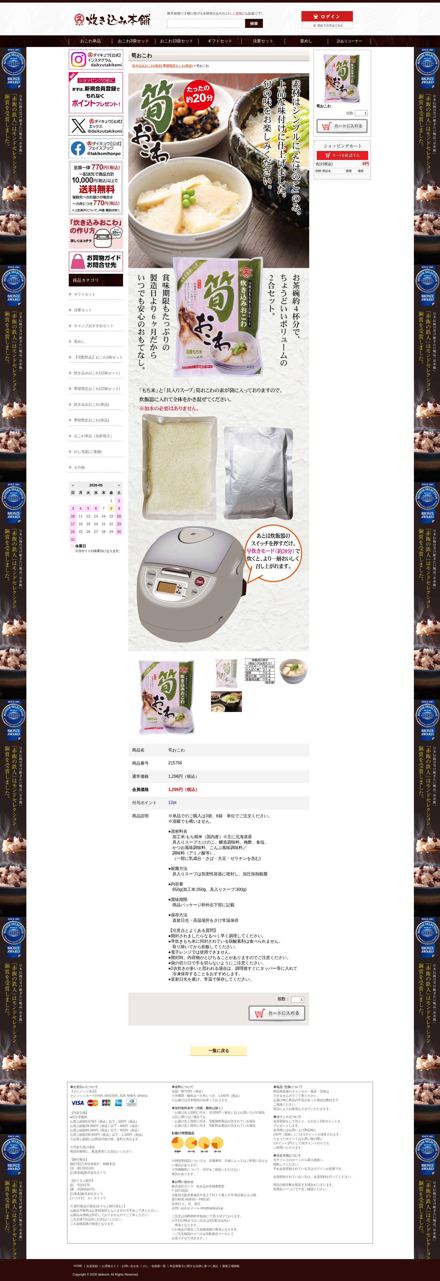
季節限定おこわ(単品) (178, 66)
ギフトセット (220, 41)
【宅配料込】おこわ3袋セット (98, 357)
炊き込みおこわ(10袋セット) (97, 373)
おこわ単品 (90, 41)
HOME (78, 1265)
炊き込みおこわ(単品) (147, 66)
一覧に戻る (218, 1050)
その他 (79, 467)
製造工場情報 (230, 1266)
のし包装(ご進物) (88, 452)
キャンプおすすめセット (94, 326)
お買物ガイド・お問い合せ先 (120, 1266)
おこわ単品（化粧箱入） (94, 436)
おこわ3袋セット (133, 41)
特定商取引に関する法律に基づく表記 (194, 1266)
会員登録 (92, 1266)
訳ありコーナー (349, 41)
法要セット (263, 41)
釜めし (306, 41)
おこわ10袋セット (177, 41)
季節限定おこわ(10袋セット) (97, 389)
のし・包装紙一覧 (154, 1266)
